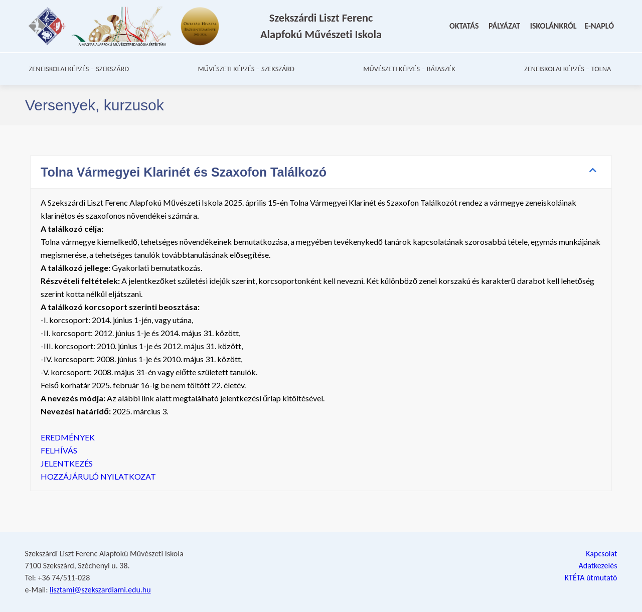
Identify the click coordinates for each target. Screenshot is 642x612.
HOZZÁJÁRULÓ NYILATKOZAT (98, 487)
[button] (321, 183)
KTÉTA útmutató (591, 577)
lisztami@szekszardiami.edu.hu (100, 589)
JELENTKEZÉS (67, 474)
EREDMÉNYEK (68, 447)
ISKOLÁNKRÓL (553, 31)
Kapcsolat (601, 553)
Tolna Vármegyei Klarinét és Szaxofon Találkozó (184, 183)
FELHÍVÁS (60, 461)
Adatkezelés (597, 565)
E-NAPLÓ (599, 31)
